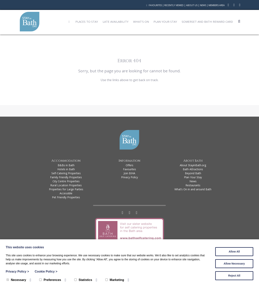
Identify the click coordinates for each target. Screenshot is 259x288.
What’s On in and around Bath (192, 189)
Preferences (50, 280)
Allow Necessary (234, 263)
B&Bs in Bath (66, 165)
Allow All (234, 251)
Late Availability (116, 21)
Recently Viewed (174, 5)
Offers (129, 165)
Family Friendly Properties (66, 177)
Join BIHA (129, 173)
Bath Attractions (193, 169)
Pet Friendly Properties (66, 197)
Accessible (66, 193)
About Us (191, 5)
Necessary (16, 280)
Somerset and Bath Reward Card (207, 21)
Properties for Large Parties (66, 189)
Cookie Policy (46, 271)
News (203, 5)
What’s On (141, 21)
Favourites (153, 5)
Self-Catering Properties (66, 173)
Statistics (83, 280)
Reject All (234, 275)
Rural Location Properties (66, 185)
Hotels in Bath (66, 169)
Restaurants (192, 185)
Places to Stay (86, 21)
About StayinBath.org (193, 165)
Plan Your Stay (165, 21)
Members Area (217, 5)
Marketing (114, 280)
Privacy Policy (129, 177)
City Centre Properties (66, 181)
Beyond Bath (193, 173)
